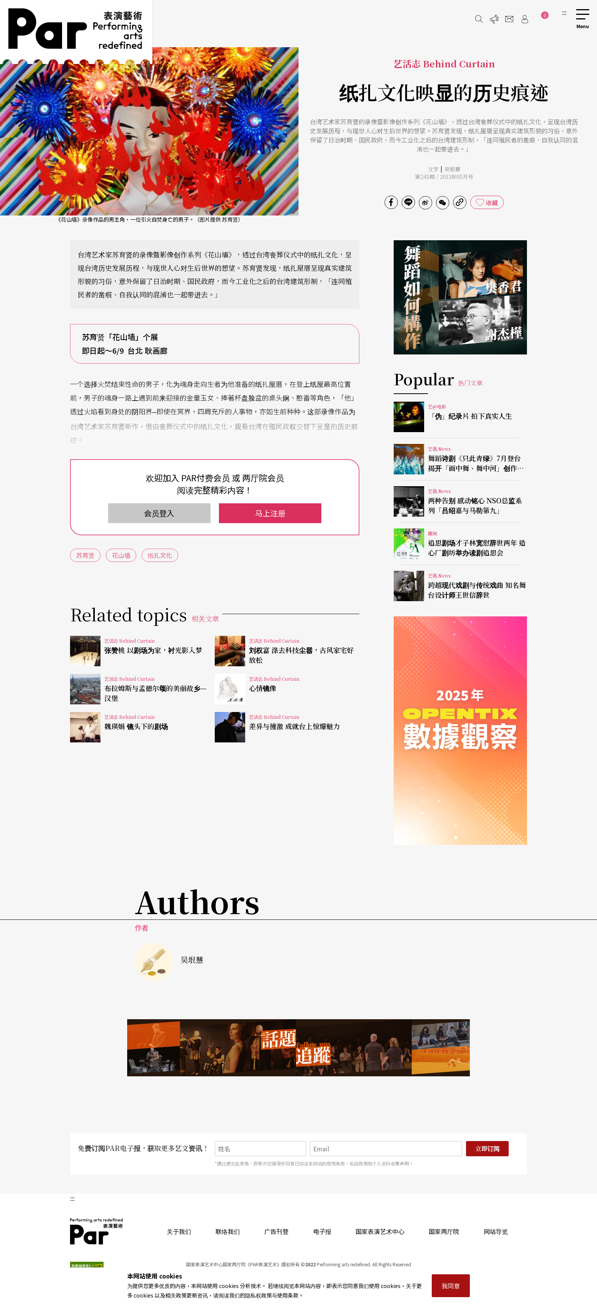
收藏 (492, 202)
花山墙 (121, 555)
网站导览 (496, 1231)
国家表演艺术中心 (380, 1231)
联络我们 (227, 1231)
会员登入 (159, 513)
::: (564, 12)
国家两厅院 (444, 1231)
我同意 (451, 1285)
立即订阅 (487, 1148)
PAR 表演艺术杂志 (96, 1231)
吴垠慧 (452, 169)
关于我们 (179, 1231)
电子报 (322, 1231)
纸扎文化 (160, 555)
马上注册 (270, 513)
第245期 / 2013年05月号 (444, 176)
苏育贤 (85, 555)
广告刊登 (276, 1231)
